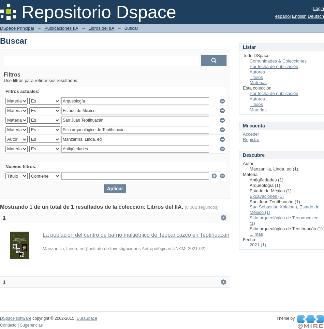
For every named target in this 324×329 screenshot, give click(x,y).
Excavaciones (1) (267, 196)
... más (256, 234)
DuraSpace (86, 318)
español (283, 16)
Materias (258, 82)
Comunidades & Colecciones (278, 61)
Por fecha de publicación (274, 66)
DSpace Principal (17, 28)
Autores (257, 71)
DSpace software (15, 318)
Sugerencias (31, 325)
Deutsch (316, 16)
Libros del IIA (101, 28)
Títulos (256, 77)
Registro (251, 139)
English (299, 16)
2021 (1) (258, 244)
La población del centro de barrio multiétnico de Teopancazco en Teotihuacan (136, 235)
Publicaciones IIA (61, 28)
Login (318, 8)
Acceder (251, 134)
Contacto (8, 325)
